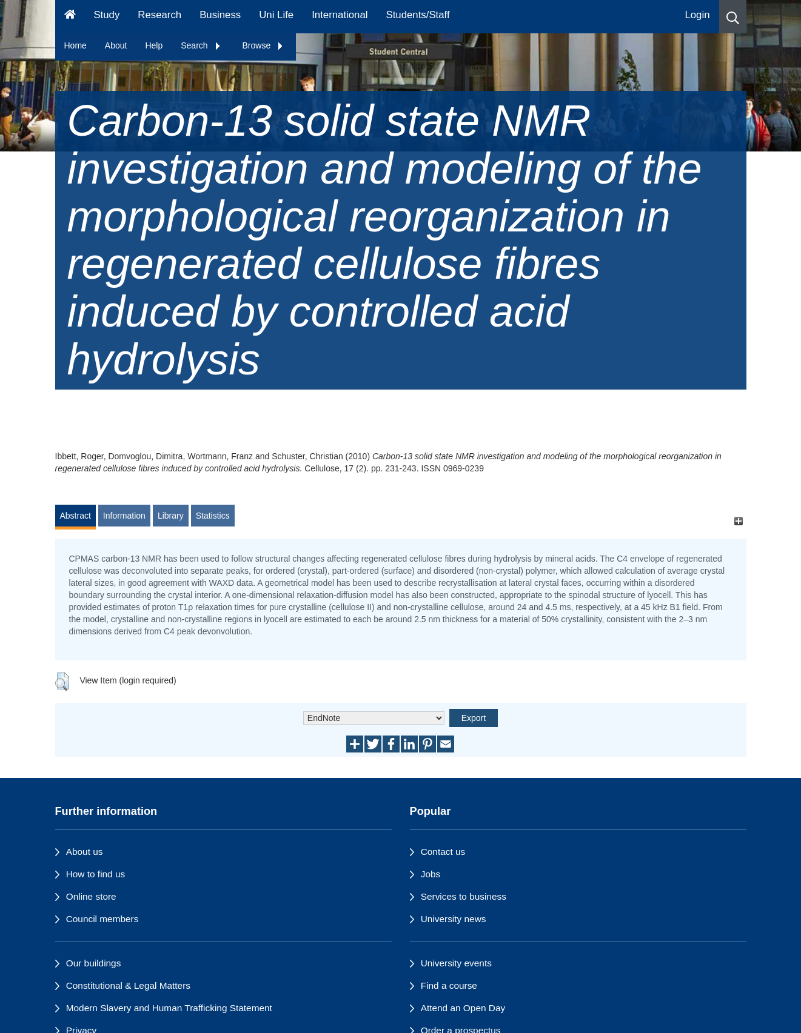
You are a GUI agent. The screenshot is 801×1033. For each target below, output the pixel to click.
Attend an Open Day (463, 1008)
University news (453, 919)
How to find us (96, 874)
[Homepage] (70, 16)
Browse (263, 45)
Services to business (463, 896)
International (339, 15)
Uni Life (276, 15)
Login (697, 15)
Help (154, 45)
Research (159, 15)
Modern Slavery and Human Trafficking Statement (169, 1008)
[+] (738, 521)
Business (220, 15)
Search (201, 45)
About (116, 45)
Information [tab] (124, 515)
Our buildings (93, 963)
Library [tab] (171, 515)
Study (106, 15)
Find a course (449, 985)
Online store (91, 896)
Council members (102, 919)
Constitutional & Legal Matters (128, 985)
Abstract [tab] (75, 515)
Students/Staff (418, 15)
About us (84, 851)
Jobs (431, 874)
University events (456, 963)
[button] (732, 16)
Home (75, 45)
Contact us (443, 851)
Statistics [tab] (213, 515)
